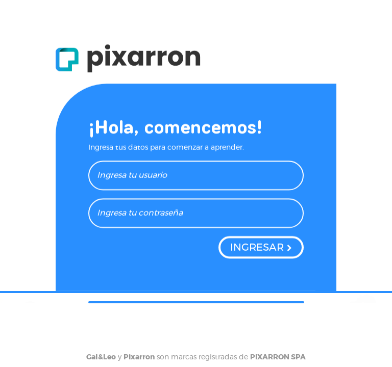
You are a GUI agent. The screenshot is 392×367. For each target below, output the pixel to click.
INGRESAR (257, 250)
